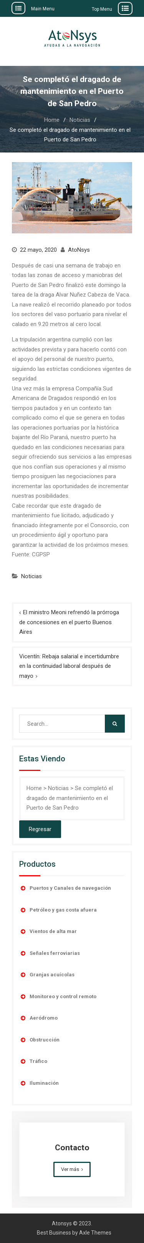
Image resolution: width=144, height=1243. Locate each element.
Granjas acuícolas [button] (46, 975)
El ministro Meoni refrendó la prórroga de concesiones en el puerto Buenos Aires (69, 622)
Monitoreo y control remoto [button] (57, 996)
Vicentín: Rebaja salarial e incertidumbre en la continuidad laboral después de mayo (69, 666)
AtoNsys (79, 249)
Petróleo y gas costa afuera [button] (58, 910)
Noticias (31, 576)
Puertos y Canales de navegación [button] (65, 888)
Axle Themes (95, 1233)
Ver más (70, 1169)
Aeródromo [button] (38, 1018)
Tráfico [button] (33, 1061)
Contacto (72, 1147)
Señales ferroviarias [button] (49, 953)
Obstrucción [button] (39, 1040)
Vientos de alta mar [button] (48, 931)
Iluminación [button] (39, 1083)
